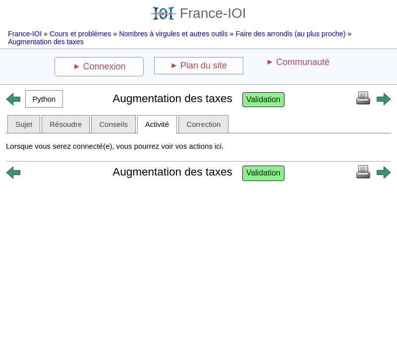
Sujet (23, 124)
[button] (44, 99)
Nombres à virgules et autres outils (173, 34)
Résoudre (66, 124)
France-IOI (198, 13)
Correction (203, 124)
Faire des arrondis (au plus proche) (290, 34)
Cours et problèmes (80, 34)
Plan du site (203, 65)
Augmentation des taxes (46, 42)
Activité (157, 124)
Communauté (303, 62)
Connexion (104, 66)
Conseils (113, 124)
